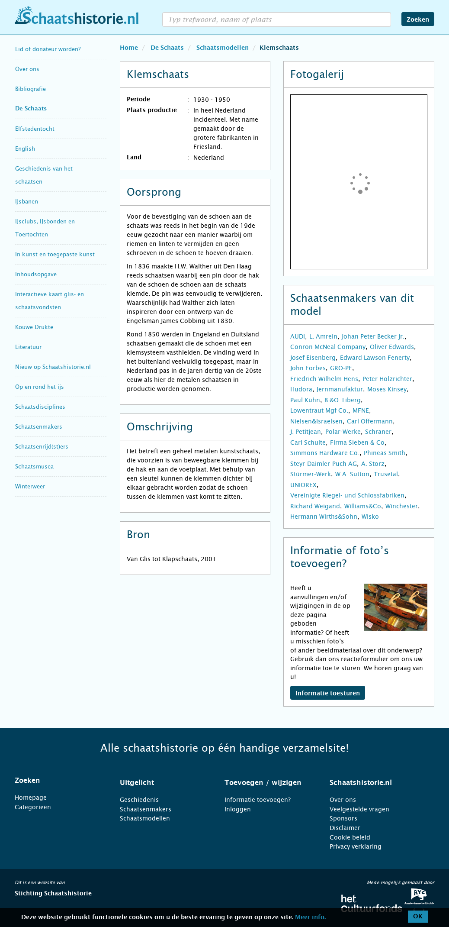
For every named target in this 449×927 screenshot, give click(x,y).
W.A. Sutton (352, 474)
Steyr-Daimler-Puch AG (323, 463)
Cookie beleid (350, 837)
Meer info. (310, 917)
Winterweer (30, 486)
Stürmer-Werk (310, 474)
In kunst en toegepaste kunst (55, 254)
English (25, 148)
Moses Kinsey (387, 389)
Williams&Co (362, 506)
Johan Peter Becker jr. (373, 336)
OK (418, 917)
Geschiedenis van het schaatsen (44, 175)
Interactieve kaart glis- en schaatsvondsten (49, 300)
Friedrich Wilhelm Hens (324, 378)
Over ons (27, 69)
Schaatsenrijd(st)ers (41, 446)
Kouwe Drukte (34, 327)
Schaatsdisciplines (40, 407)
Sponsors (343, 818)
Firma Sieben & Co (357, 442)
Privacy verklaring (356, 846)
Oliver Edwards (392, 346)
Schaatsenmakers (38, 426)
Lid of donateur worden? (47, 49)
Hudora (301, 389)
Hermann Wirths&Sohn (323, 516)
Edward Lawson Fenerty (375, 357)
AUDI (297, 336)
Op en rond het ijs (39, 387)
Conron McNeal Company (328, 346)
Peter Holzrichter (387, 378)
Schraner (378, 431)
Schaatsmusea (34, 466)
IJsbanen (26, 201)
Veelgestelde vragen (359, 809)
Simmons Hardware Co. (324, 452)
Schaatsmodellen (145, 818)
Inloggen (237, 809)
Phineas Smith (384, 452)
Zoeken (418, 20)
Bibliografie (30, 89)
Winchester (401, 506)
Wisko (370, 516)
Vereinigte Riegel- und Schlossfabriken (347, 495)
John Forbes (308, 368)
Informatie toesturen (327, 694)
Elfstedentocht (35, 129)
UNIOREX (303, 484)
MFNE (361, 410)
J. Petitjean (305, 431)
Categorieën (33, 807)
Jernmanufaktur (340, 389)
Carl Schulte (308, 442)
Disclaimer (345, 827)
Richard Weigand (315, 506)
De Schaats (31, 109)
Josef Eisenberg (313, 357)
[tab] (56, 781)
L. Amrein (323, 336)
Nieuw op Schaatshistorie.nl (53, 367)
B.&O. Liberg (342, 400)
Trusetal (386, 474)
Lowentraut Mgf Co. (319, 410)
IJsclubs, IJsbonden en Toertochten (45, 228)
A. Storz (373, 463)
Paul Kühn (305, 400)
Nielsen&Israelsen (316, 421)
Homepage (31, 797)
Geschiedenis (139, 799)
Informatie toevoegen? (257, 799)
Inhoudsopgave (36, 274)
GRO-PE (341, 368)
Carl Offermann (370, 421)
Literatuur (28, 347)
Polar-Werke (343, 431)
